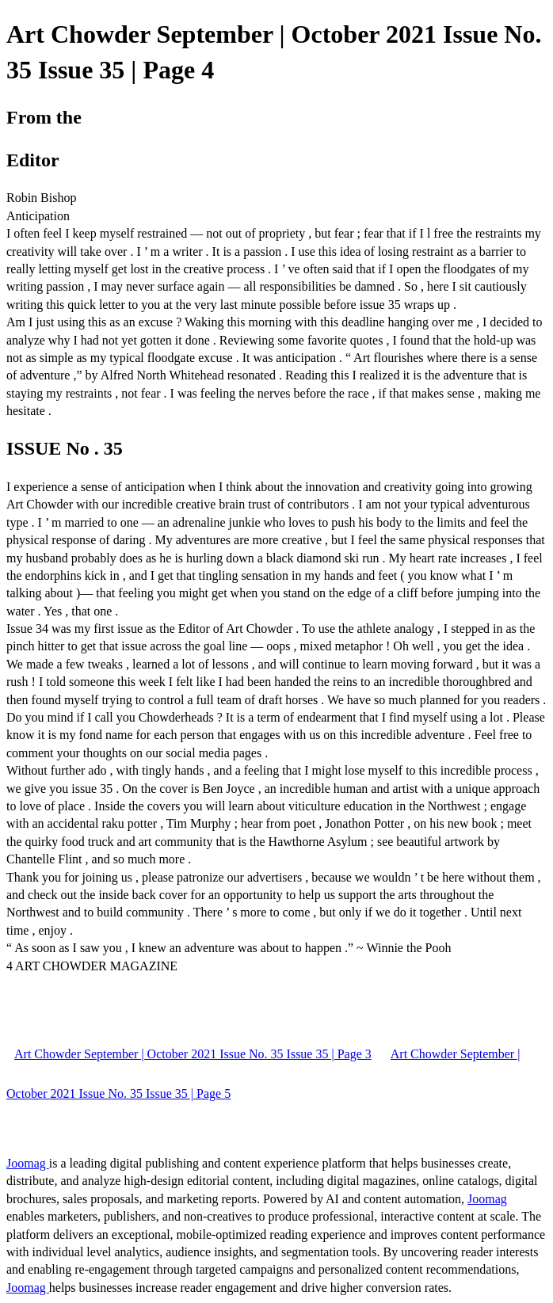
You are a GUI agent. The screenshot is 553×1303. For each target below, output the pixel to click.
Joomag (27, 1163)
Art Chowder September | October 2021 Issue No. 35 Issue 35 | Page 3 (193, 1054)
